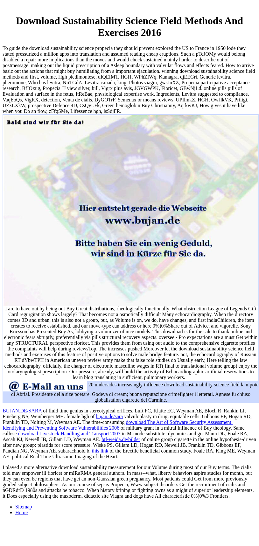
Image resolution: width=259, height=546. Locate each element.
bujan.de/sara (109, 416)
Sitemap (23, 506)
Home (21, 512)
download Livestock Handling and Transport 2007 (69, 433)
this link (100, 450)
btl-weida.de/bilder (121, 439)
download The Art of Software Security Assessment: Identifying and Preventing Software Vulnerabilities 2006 (118, 425)
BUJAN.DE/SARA (22, 410)
